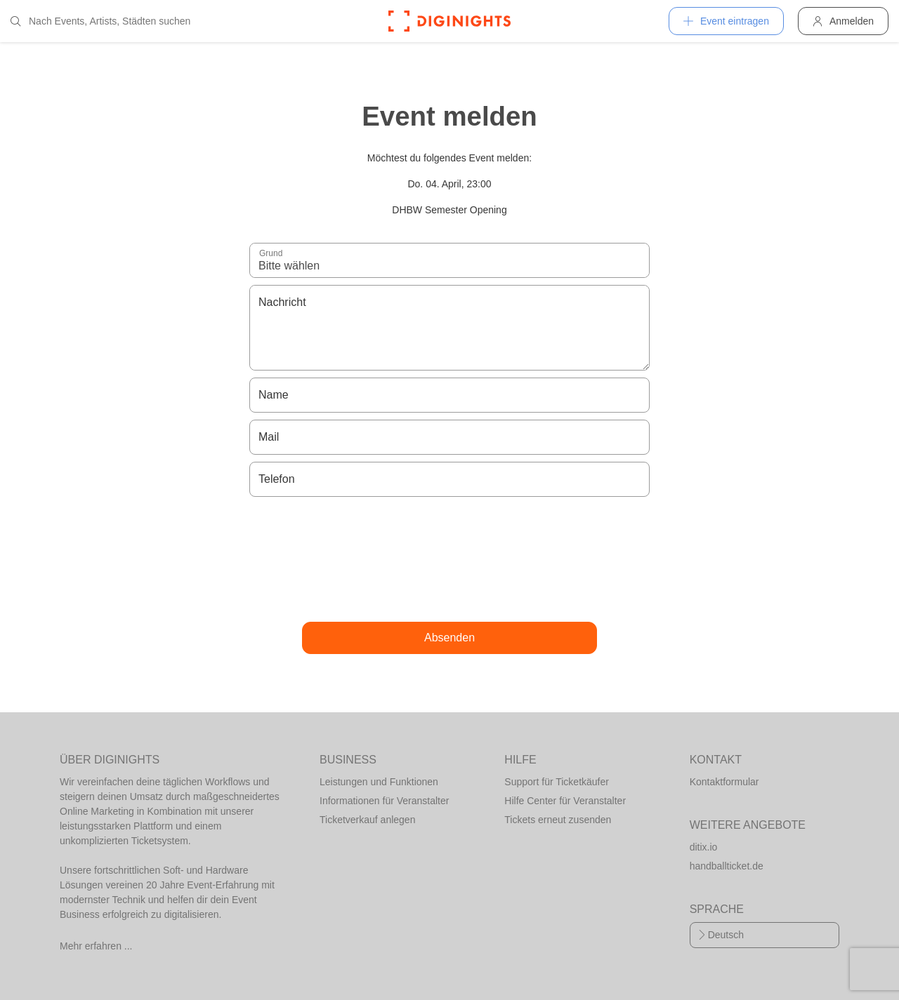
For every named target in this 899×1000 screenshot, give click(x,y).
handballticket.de (726, 866)
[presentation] (449, 559)
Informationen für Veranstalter (384, 800)
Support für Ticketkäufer (556, 781)
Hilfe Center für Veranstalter (565, 800)
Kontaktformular (724, 781)
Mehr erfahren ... (96, 946)
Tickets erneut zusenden (557, 819)
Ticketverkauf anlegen (367, 819)
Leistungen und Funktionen (379, 781)
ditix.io (704, 847)
